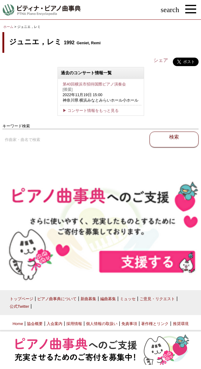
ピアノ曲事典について (57, 299)
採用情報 (74, 323)
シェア (160, 60)
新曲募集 (88, 299)
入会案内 (54, 323)
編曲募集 (108, 299)
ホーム (8, 27)
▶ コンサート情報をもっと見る (91, 110)
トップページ (21, 299)
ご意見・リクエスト (157, 299)
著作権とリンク (155, 323)
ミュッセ (128, 299)
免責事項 (129, 323)
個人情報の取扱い (101, 323)
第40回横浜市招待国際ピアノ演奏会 (94, 84)
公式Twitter (19, 306)
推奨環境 (181, 323)
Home (17, 323)
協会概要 (35, 323)
